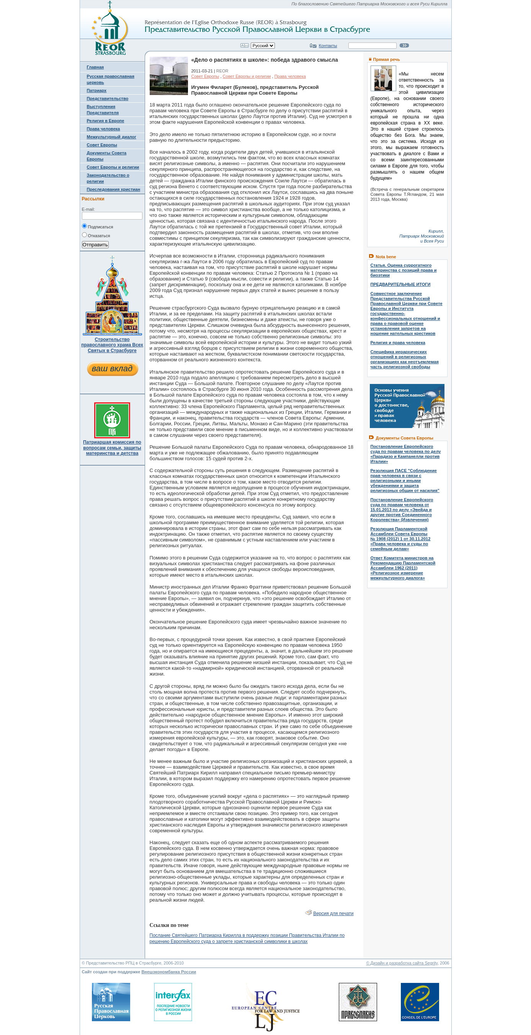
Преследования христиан (114, 189)
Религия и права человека (398, 342)
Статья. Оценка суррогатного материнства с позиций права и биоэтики (404, 270)
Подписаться (97, 226)
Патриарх (97, 90)
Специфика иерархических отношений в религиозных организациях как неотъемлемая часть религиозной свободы (405, 359)
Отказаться (96, 235)
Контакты (328, 45)
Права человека (103, 128)
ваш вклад (112, 368)
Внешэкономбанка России (168, 971)
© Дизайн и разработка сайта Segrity (402, 963)
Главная (95, 67)
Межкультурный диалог (111, 137)
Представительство (108, 98)
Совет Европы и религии (113, 167)
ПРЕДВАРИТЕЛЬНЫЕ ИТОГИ (401, 284)
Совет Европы (102, 145)
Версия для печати (333, 913)
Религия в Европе (105, 120)
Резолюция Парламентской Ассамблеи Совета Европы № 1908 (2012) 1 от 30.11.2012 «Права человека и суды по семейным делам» (401, 539)
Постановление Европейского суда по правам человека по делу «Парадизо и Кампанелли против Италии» (406, 454)
